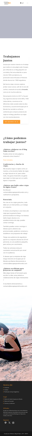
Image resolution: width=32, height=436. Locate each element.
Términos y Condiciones (9, 403)
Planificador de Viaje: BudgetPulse (11, 391)
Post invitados (8, 160)
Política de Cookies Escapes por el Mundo (13, 399)
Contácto (6, 389)
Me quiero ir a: (11, 122)
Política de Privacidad (9, 401)
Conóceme (6, 387)
